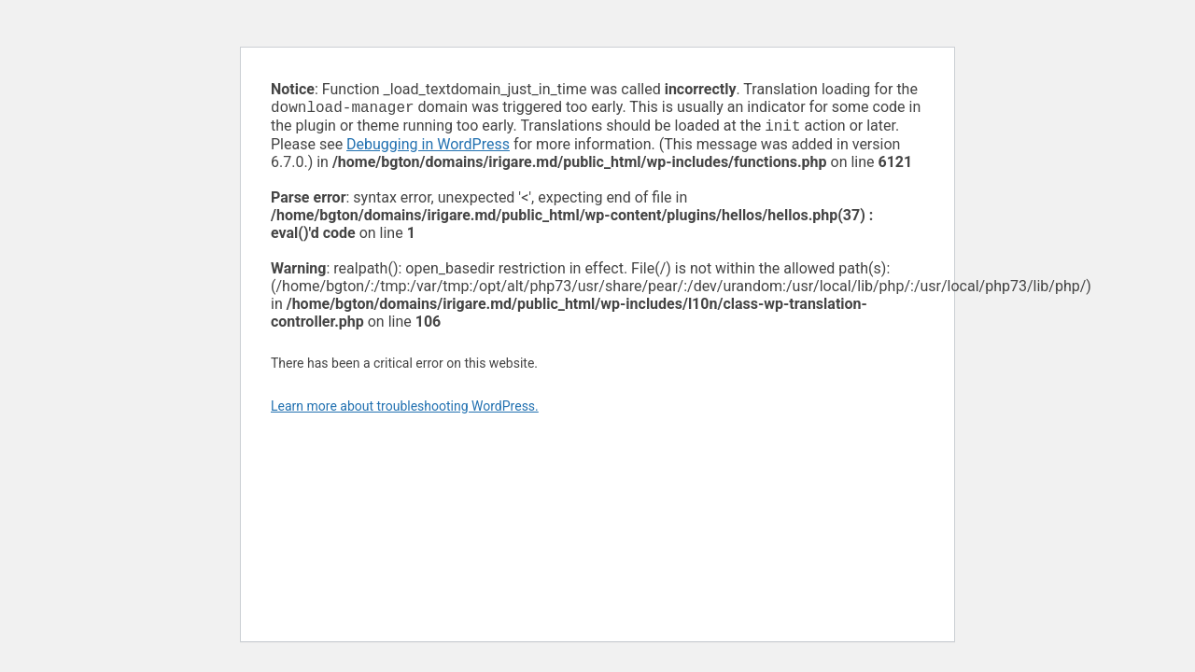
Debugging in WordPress (428, 148)
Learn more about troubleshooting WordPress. (405, 409)
